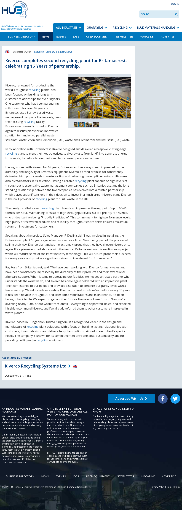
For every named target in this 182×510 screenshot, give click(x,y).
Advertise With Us (131, 398)
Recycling (120, 28)
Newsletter (124, 36)
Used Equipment (97, 36)
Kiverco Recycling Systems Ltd (36, 366)
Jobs (76, 36)
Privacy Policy (157, 486)
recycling (34, 90)
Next (128, 98)
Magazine (147, 36)
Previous (71, 98)
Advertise (167, 36)
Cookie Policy (173, 486)
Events (61, 36)
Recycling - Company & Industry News (53, 51)
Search (146, 14)
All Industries (66, 28)
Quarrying (95, 28)
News (45, 36)
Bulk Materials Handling (156, 28)
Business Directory (21, 36)
